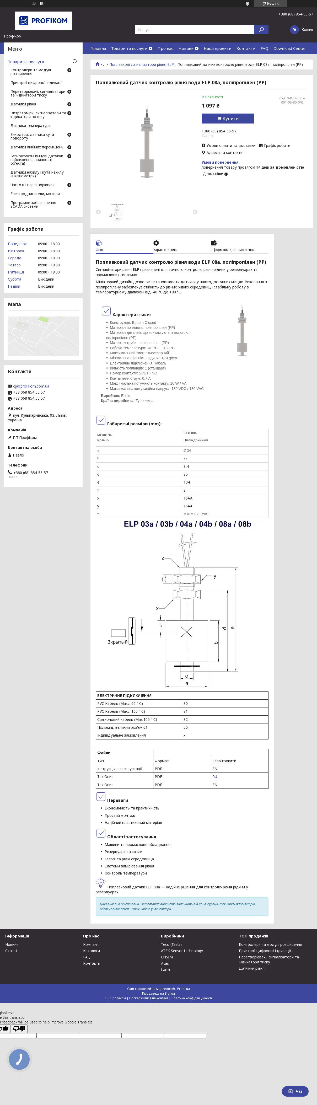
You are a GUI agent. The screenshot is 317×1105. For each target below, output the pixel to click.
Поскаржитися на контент (148, 998)
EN (214, 768)
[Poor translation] (19, 1028)
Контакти (246, 48)
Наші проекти (217, 48)
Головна (98, 48)
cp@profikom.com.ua (31, 386)
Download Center (289, 48)
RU (214, 776)
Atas (165, 963)
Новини (186, 48)
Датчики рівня (23, 104)
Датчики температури (30, 126)
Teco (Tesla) (171, 944)
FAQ (264, 48)
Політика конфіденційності (191, 998)
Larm (165, 969)
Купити (231, 118)
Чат (295, 1091)
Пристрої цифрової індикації (36, 83)
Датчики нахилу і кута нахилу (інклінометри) (37, 174)
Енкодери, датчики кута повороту (32, 137)
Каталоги (91, 950)
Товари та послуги (129, 48)
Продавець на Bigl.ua (158, 993)
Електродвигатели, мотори (35, 194)
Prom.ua (183, 988)
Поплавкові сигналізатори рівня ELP (141, 64)
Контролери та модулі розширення (30, 72)
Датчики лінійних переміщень (36, 147)
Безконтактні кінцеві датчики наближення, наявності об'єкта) (36, 160)
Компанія (91, 944)
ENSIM (167, 956)
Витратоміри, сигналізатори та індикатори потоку (38, 115)
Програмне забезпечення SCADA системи (33, 205)
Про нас (165, 48)
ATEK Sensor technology (182, 950)
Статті (11, 950)
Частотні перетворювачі (32, 185)
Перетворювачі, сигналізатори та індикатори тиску (37, 94)
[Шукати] (261, 29)
